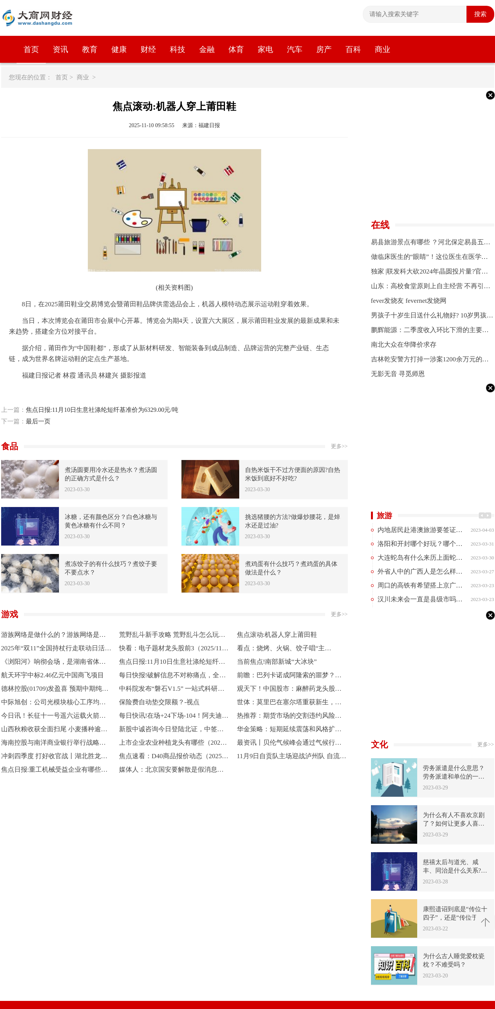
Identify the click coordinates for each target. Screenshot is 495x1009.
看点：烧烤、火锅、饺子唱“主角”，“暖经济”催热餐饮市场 (281, 650)
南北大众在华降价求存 (403, 344)
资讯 (60, 49)
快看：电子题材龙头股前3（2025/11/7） (171, 650)
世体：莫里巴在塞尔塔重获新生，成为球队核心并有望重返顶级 (289, 703)
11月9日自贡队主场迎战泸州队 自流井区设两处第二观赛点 (291, 757)
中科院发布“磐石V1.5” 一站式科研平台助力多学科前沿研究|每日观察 (172, 690)
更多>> (339, 446)
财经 (148, 49)
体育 (236, 49)
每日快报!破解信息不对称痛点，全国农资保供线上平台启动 (172, 677)
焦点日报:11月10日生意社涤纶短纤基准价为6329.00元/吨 (102, 409)
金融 (207, 49)
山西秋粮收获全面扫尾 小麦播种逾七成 (54, 730)
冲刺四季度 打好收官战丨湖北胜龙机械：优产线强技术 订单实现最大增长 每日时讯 (54, 757)
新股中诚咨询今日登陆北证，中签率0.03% (174, 730)
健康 (119, 49)
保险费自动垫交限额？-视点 (159, 702)
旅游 (384, 515)
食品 (9, 446)
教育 (89, 49)
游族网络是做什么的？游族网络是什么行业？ (53, 636)
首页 (31, 49)
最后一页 (38, 421)
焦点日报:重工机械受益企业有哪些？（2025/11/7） (54, 771)
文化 (379, 744)
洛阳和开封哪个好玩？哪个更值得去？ (433, 543)
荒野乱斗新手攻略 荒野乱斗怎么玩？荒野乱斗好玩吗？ (172, 636)
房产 (324, 49)
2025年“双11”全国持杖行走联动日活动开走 (56, 650)
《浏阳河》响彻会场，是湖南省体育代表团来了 (53, 663)
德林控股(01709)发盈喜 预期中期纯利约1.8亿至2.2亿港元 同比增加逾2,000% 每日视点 (56, 690)
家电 (265, 49)
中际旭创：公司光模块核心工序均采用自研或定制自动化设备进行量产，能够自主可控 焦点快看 (53, 703)
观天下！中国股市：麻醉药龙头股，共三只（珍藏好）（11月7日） (289, 690)
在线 (380, 225)
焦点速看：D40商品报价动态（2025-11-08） (173, 757)
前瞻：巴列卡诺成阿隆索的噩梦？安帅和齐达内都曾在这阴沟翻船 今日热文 (290, 677)
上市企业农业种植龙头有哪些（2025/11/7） (174, 744)
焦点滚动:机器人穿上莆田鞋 (277, 634)
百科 (353, 49)
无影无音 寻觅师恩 (398, 374)
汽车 (294, 49)
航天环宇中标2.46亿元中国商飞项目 (52, 675)
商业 (382, 49)
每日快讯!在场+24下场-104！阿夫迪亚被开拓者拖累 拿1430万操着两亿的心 (173, 717)
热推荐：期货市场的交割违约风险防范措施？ (289, 717)
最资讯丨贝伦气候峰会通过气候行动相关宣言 (289, 744)
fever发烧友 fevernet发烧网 (409, 300)
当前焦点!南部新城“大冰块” (277, 661)
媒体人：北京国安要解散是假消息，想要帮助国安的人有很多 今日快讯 (171, 771)
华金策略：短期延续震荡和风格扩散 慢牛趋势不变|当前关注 (289, 730)
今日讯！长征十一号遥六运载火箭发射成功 (53, 717)
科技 (177, 49)
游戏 (9, 614)
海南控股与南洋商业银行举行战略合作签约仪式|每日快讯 (53, 744)
